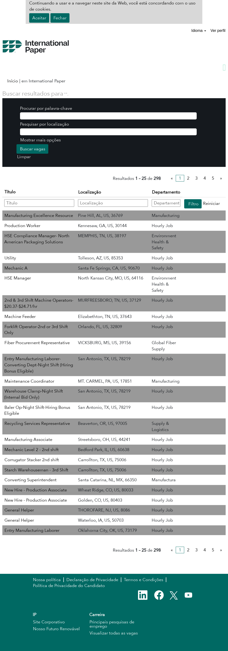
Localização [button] (89, 192)
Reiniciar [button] (211, 203)
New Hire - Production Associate (35, 489)
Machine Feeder (20, 316)
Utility (10, 257)
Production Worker (22, 225)
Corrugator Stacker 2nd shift (31, 459)
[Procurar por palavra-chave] (108, 115)
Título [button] (10, 191)
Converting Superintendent (30, 479)
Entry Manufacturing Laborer (31, 530)
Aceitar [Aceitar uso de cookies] (39, 17)
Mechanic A (16, 268)
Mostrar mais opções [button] (40, 139)
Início (12, 80)
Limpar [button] (24, 156)
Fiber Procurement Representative (37, 342)
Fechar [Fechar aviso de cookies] (59, 17)
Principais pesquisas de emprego (112, 624)
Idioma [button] (198, 31)
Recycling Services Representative (37, 423)
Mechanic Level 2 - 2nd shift (31, 449)
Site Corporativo (49, 622)
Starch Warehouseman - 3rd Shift (36, 469)
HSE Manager (17, 277)
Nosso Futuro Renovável (56, 628)
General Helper (19, 509)
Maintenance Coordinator (29, 381)
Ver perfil (218, 31)
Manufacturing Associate (28, 439)
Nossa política (47, 579)
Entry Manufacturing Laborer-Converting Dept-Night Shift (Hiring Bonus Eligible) (38, 364)
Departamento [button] (166, 192)
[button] (114, 68)
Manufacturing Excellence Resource (38, 215)
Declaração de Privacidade (92, 579)
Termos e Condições (143, 579)
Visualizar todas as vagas (114, 633)
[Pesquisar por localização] (108, 131)
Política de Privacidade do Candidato (69, 585)
